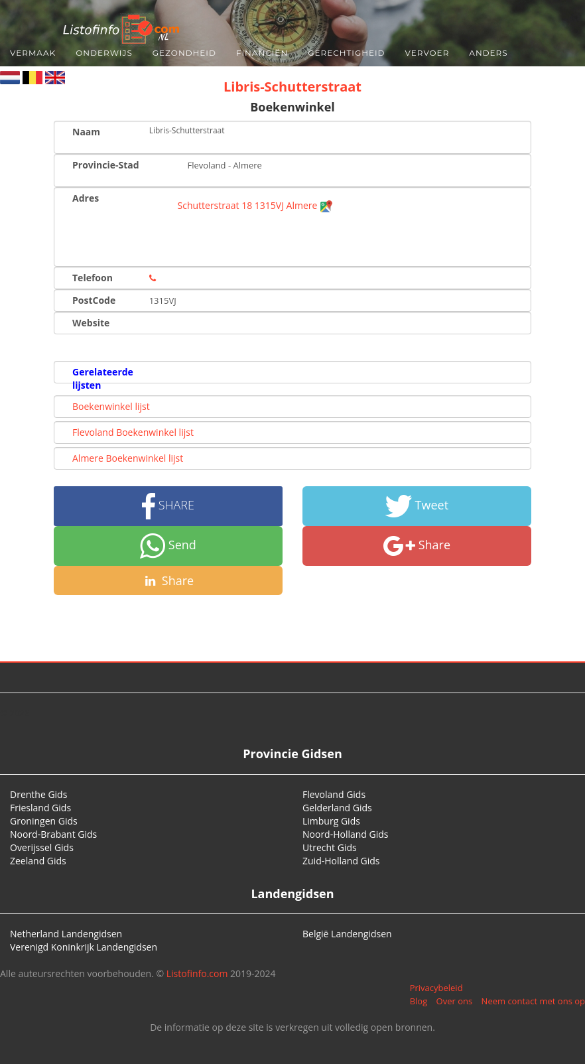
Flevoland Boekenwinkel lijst (133, 432)
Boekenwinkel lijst (111, 406)
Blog (419, 1001)
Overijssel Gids (42, 847)
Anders (488, 53)
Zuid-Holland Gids (341, 860)
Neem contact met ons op (533, 1001)
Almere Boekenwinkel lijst (127, 458)
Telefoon (92, 277)
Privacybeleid (436, 988)
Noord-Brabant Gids (53, 834)
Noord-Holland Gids (345, 834)
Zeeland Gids (38, 860)
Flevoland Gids (333, 794)
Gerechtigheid (346, 53)
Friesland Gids (40, 807)
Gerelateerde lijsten (102, 378)
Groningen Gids (44, 821)
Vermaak (33, 53)
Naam (86, 131)
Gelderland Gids (337, 807)
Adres (85, 198)
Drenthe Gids (38, 794)
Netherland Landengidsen (66, 933)
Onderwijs (104, 53)
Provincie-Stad (105, 165)
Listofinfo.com (197, 973)
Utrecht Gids (329, 847)
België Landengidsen (347, 933)
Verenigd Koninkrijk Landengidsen (83, 947)
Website (90, 322)
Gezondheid (184, 53)
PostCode (93, 300)
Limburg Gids (331, 821)
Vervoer (427, 53)
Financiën (262, 53)
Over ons (454, 1001)
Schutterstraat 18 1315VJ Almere (256, 205)
